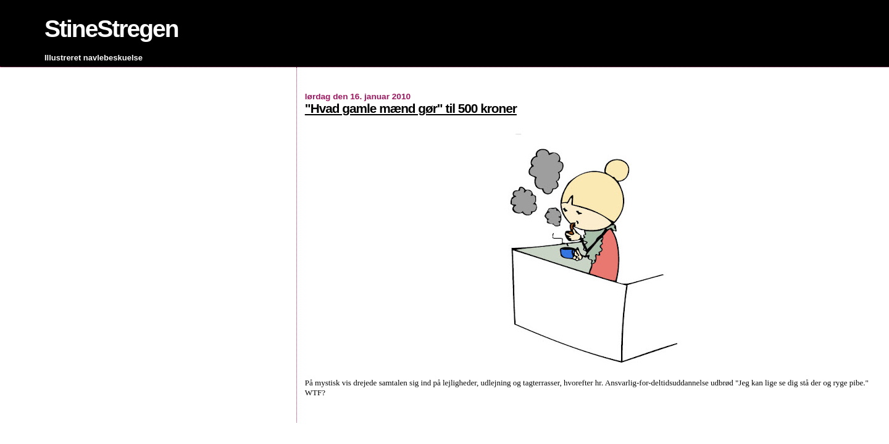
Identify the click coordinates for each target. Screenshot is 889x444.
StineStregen (111, 28)
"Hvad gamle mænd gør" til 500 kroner (411, 108)
